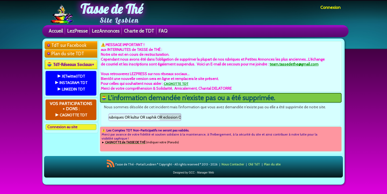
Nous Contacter (232, 164)
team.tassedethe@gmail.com (294, 64)
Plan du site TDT (67, 53)
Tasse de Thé (111, 9)
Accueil (56, 31)
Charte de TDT (139, 31)
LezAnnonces (106, 31)
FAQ (163, 31)
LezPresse (77, 31)
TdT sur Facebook (69, 45)
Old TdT (254, 164)
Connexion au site (62, 126)
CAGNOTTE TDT (176, 84)
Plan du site (272, 164)
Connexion (330, 7)
